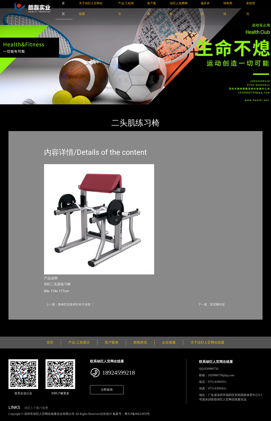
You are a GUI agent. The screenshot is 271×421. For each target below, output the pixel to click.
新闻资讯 (140, 342)
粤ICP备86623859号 (137, 413)
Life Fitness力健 (60, 107)
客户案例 (111, 342)
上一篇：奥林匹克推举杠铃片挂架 (68, 304)
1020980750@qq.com (221, 375)
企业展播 (169, 342)
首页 (16, 107)
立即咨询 (107, 389)
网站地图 (6, 418)
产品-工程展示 (34, 107)
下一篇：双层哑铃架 (211, 304)
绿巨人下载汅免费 (36, 408)
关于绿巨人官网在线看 (207, 342)
